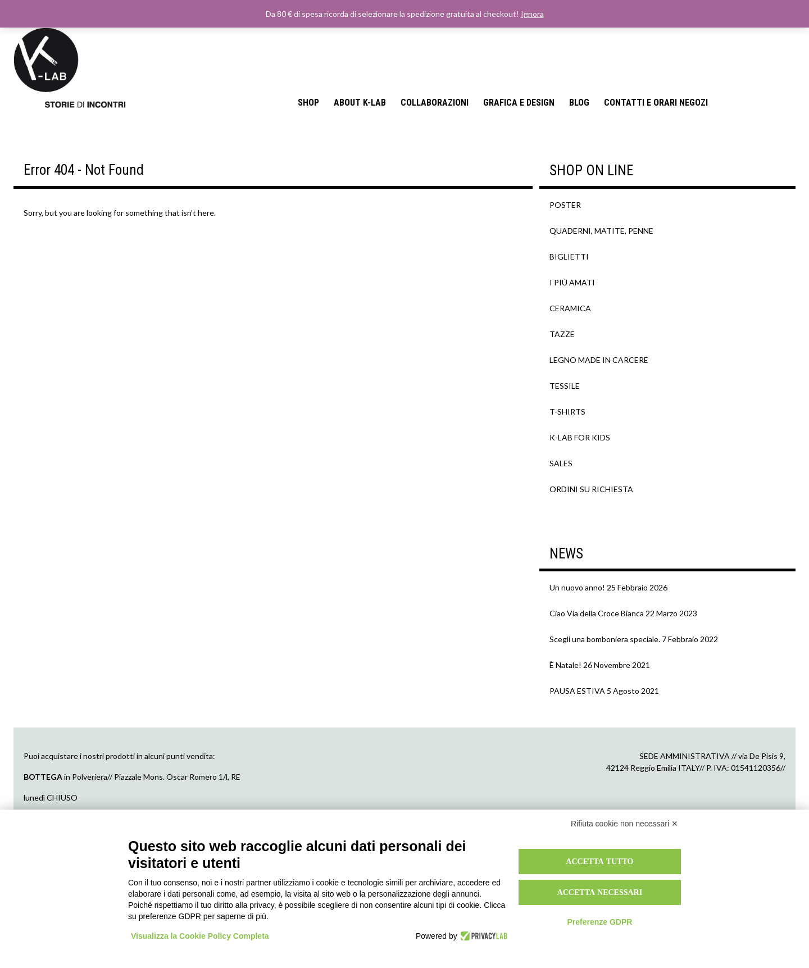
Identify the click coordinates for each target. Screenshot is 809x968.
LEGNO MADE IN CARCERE (598, 360)
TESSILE (564, 385)
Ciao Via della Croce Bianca (596, 613)
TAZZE (562, 334)
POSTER (565, 205)
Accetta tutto (599, 861)
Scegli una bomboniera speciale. (604, 639)
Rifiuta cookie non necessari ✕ (624, 823)
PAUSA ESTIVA (577, 691)
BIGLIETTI (569, 256)
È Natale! (565, 665)
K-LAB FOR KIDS (579, 437)
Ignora (532, 14)
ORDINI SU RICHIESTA (591, 489)
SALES (560, 463)
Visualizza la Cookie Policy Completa (200, 935)
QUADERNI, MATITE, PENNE (601, 230)
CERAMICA (570, 308)
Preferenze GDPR (599, 921)
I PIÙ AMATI (572, 282)
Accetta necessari (600, 892)
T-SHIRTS (567, 411)
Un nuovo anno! (577, 587)
